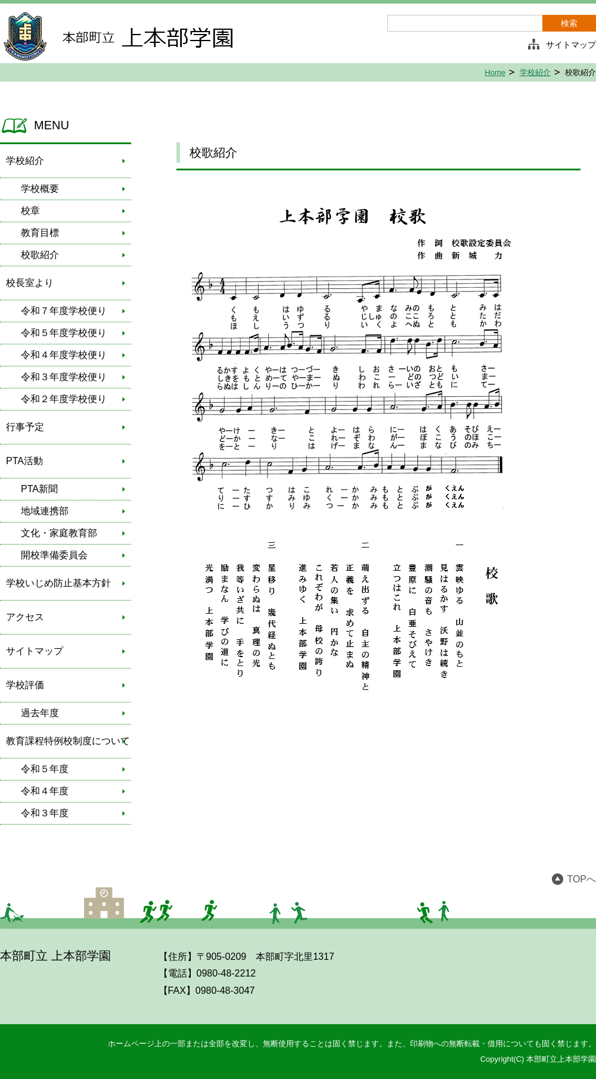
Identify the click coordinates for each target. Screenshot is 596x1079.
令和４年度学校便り (64, 355)
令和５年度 (45, 769)
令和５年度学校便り (64, 333)
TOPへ (581, 879)
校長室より (30, 283)
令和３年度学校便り (64, 377)
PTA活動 (24, 461)
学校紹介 (535, 72)
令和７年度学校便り (64, 311)
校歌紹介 (40, 255)
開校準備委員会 (54, 555)
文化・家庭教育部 (59, 533)
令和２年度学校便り (64, 399)
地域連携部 (45, 511)
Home (495, 72)
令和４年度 (45, 791)
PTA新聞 (39, 489)
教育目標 (40, 233)
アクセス (25, 617)
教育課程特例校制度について (68, 741)
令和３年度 (45, 813)
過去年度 (40, 713)
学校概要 (40, 189)
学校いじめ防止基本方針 (58, 583)
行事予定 (25, 427)
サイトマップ (571, 44)
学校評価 (25, 685)
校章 (30, 211)
